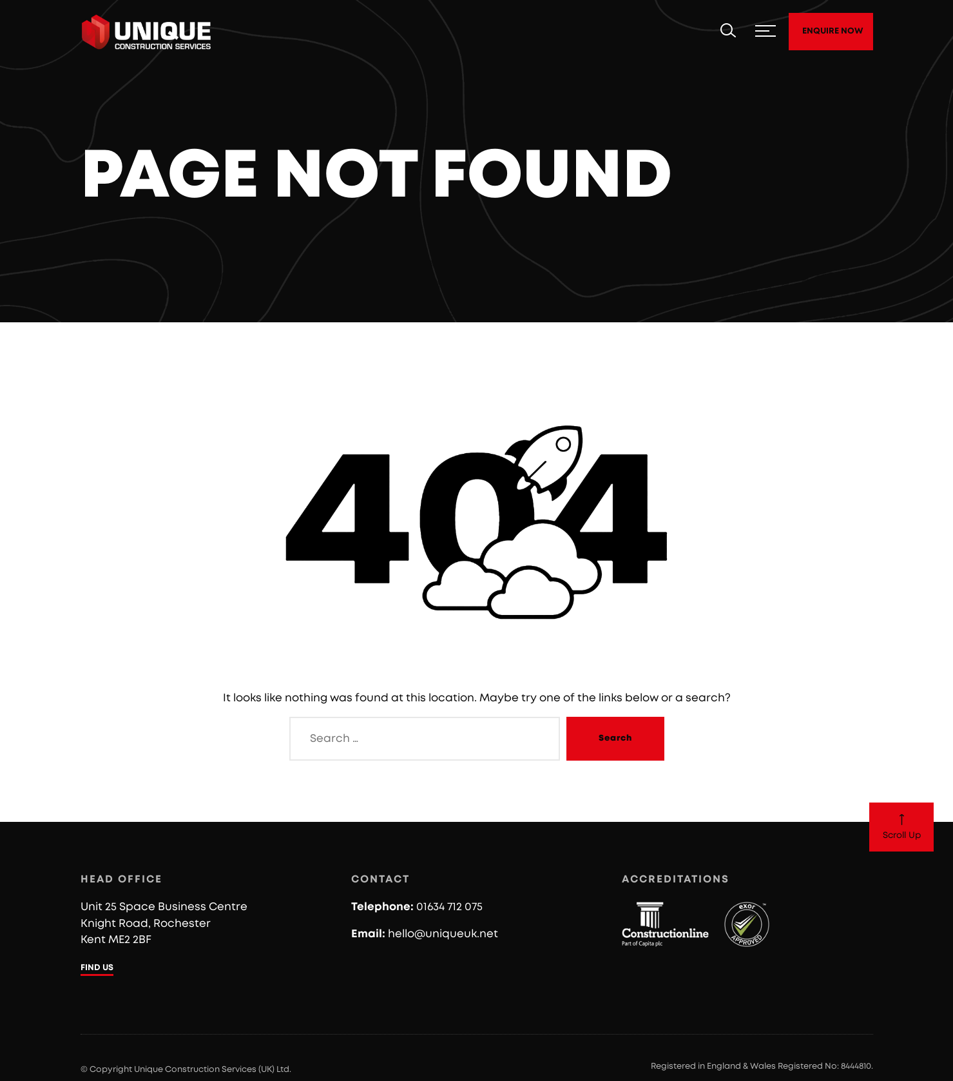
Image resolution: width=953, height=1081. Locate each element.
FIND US (97, 968)
